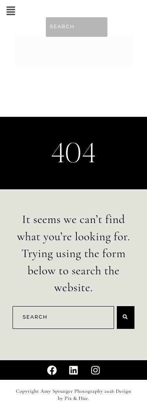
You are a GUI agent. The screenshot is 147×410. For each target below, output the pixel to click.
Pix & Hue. (77, 398)
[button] (11, 11)
